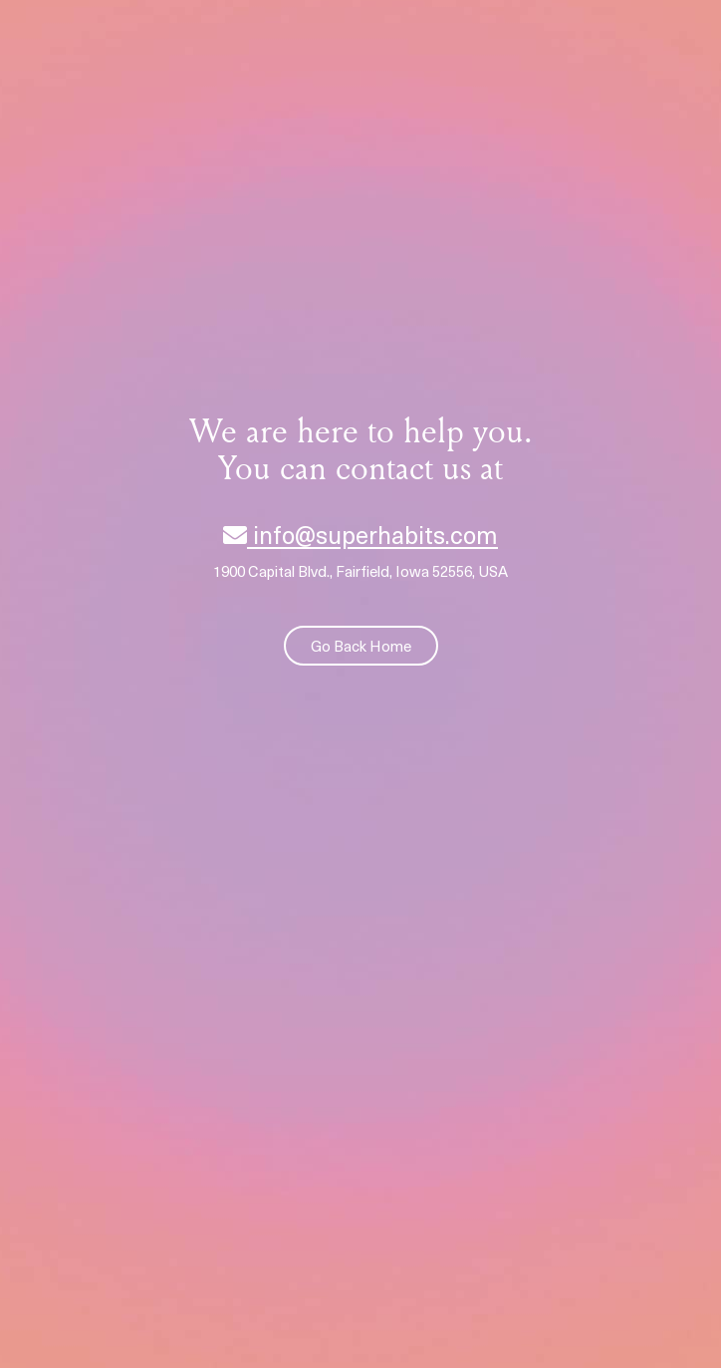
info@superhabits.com (360, 534)
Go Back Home (361, 646)
